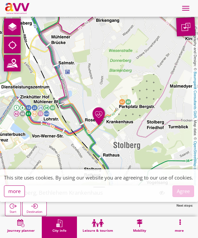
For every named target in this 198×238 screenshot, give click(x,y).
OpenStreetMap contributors (195, 163)
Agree (183, 191)
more (14, 191)
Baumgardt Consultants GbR (195, 95)
